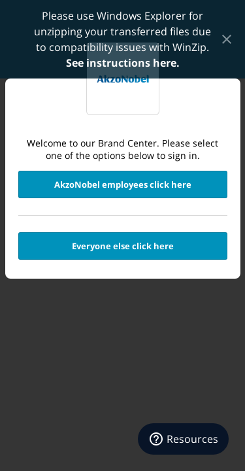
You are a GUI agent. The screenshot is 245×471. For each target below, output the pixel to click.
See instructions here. (123, 63)
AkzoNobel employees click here (122, 184)
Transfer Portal (123, 78)
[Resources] (183, 439)
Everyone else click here (123, 246)
